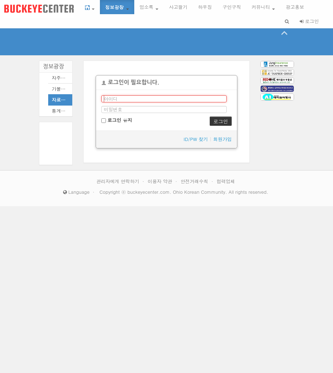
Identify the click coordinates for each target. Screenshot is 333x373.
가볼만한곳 (60, 88)
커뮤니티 (263, 7)
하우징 (205, 7)
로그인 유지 (116, 120)
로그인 (309, 21)
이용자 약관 (161, 181)
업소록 (149, 7)
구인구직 (231, 7)
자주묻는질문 (60, 77)
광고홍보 (295, 7)
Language (76, 191)
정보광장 (117, 7)
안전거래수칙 (195, 181)
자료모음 (60, 99)
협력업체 (225, 181)
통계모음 (60, 110)
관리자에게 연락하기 (118, 181)
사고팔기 (178, 7)
